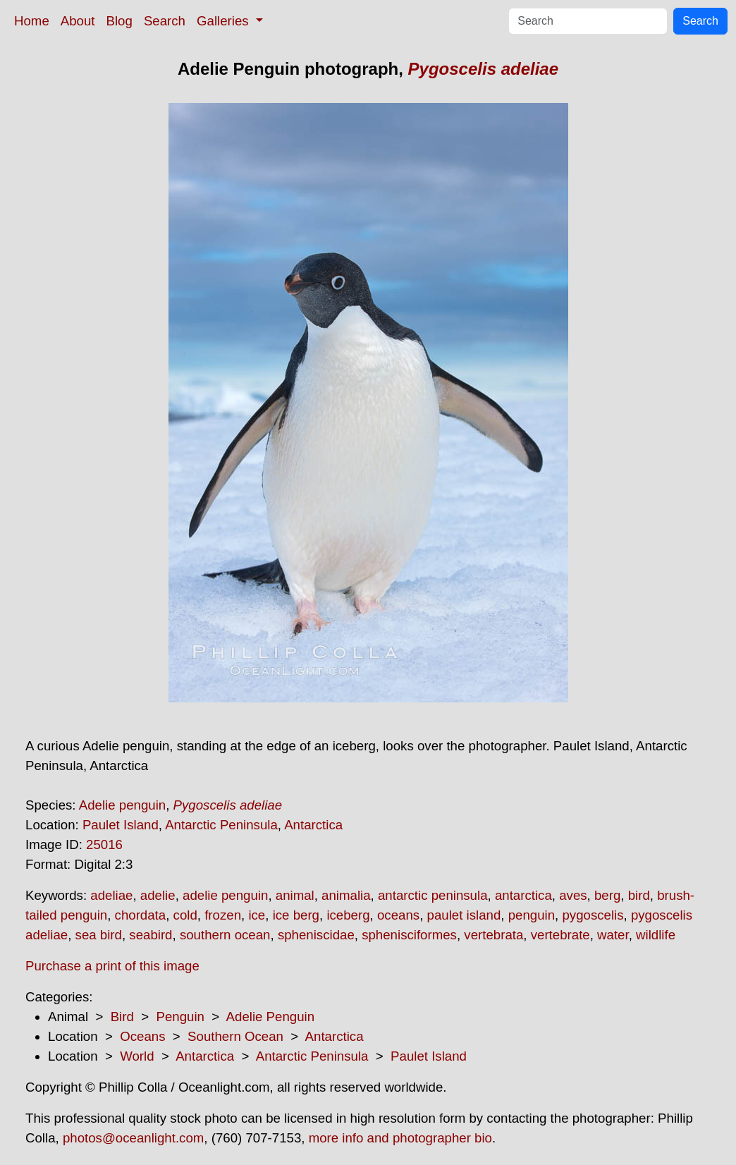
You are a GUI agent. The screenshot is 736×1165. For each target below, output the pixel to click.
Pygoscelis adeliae (483, 68)
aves (573, 895)
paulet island (464, 915)
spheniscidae (316, 934)
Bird (122, 1016)
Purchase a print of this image (112, 965)
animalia (345, 895)
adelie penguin (225, 895)
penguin (531, 915)
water (613, 934)
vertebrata (493, 934)
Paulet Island (120, 824)
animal (295, 895)
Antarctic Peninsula (221, 824)
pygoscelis (592, 915)
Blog (119, 20)
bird (639, 895)
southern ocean (225, 934)
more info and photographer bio (400, 1137)
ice (256, 915)
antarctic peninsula (433, 895)
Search (164, 20)
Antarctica (313, 824)
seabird (150, 934)
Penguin (180, 1016)
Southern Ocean (235, 1036)
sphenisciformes (409, 934)
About (78, 20)
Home (31, 20)
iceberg (347, 915)
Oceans (142, 1036)
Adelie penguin (122, 805)
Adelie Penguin (270, 1016)
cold (185, 915)
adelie (158, 895)
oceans (398, 915)
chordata (140, 915)
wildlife (655, 934)
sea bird (98, 934)
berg (607, 895)
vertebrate (560, 934)
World (137, 1056)
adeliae (111, 895)
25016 (104, 844)
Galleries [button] (224, 20)
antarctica (523, 895)
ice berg (296, 915)
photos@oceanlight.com (133, 1137)
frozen (222, 915)
